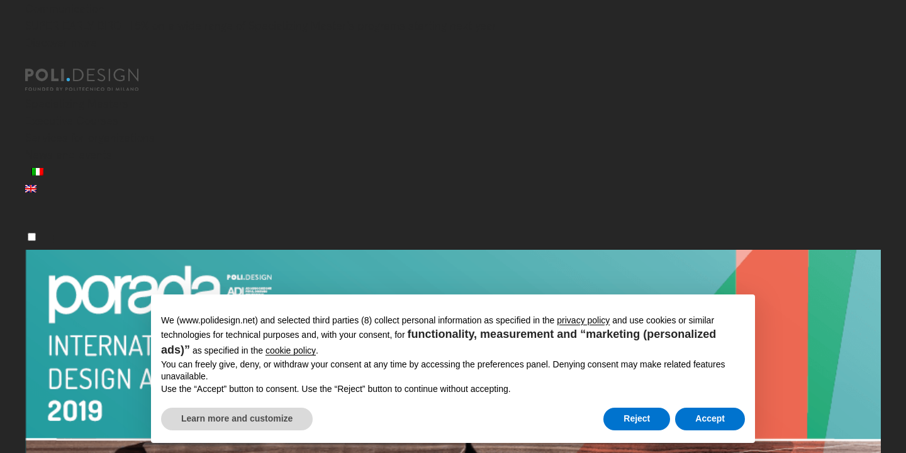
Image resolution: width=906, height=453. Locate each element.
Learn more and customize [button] (237, 418)
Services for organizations (90, 137)
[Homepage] (93, 80)
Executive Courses (71, 120)
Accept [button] (710, 418)
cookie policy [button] (291, 350)
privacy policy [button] (583, 320)
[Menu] (32, 237)
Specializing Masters (76, 103)
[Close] (32, 61)
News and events (68, 154)
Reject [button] (637, 418)
